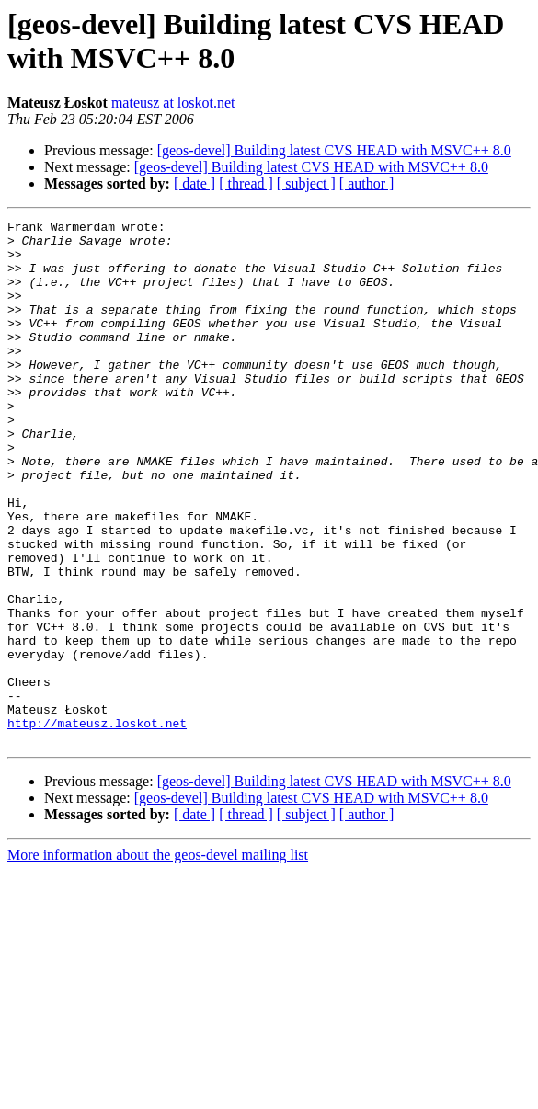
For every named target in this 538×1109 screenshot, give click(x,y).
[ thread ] (246, 183)
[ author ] (367, 183)
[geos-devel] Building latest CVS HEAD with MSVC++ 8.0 (334, 150)
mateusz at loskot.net (173, 102)
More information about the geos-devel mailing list (157, 959)
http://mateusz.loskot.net (97, 825)
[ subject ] (306, 183)
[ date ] (194, 183)
